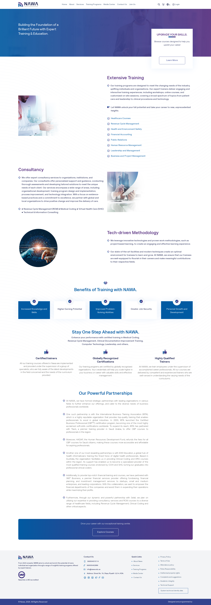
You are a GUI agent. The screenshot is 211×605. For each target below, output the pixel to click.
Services (80, 4)
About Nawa (137, 561)
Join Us (132, 4)
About (71, 4)
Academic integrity (166, 581)
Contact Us (122, 4)
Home (64, 4)
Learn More (172, 60)
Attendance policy (166, 565)
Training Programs (93, 4)
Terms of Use (164, 561)
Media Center (109, 4)
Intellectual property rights (169, 573)
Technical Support (166, 585)
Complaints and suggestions (170, 577)
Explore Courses (105, 532)
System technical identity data (172, 591)
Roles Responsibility (167, 569)
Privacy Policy (165, 557)
